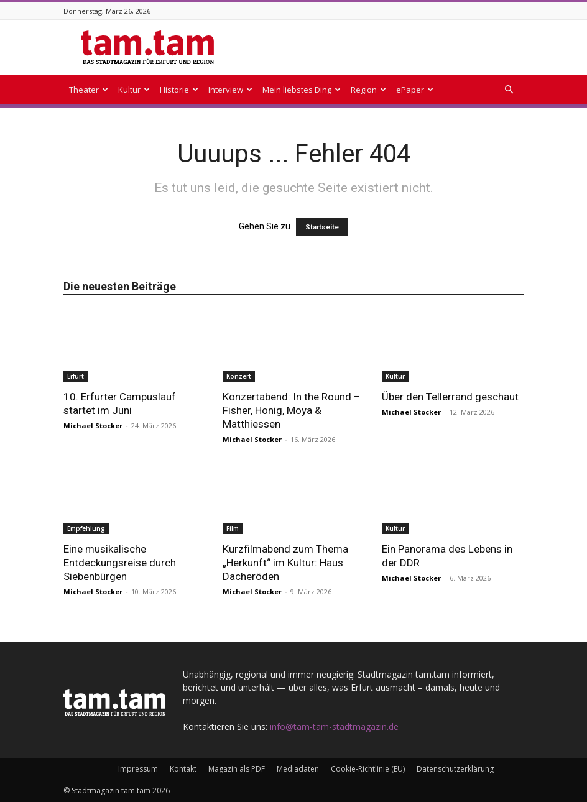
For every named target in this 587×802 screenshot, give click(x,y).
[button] (509, 90)
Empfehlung (86, 528)
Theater (88, 89)
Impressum (138, 768)
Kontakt (183, 768)
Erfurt (75, 376)
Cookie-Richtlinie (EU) (368, 768)
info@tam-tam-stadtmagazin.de (334, 726)
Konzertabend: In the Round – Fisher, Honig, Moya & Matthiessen (292, 410)
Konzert (238, 376)
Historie (179, 89)
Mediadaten (298, 768)
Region (368, 89)
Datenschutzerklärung (455, 768)
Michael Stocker (92, 425)
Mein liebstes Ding (301, 89)
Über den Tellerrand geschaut (450, 396)
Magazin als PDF (236, 768)
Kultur (134, 89)
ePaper (414, 89)
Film (232, 528)
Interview (230, 89)
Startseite (322, 227)
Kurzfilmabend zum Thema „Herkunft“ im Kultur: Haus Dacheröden (285, 563)
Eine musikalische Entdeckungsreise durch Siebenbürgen (119, 563)
